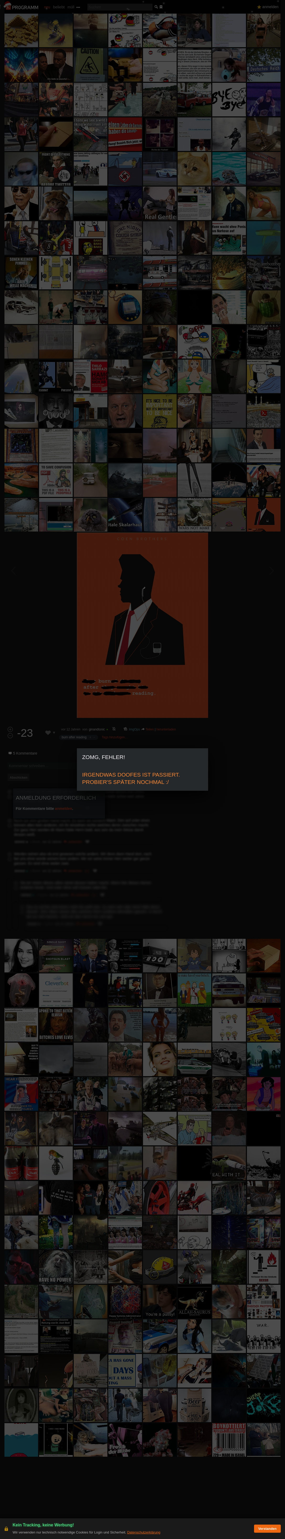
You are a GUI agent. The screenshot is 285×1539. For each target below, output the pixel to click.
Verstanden (267, 1529)
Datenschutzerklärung (143, 1532)
